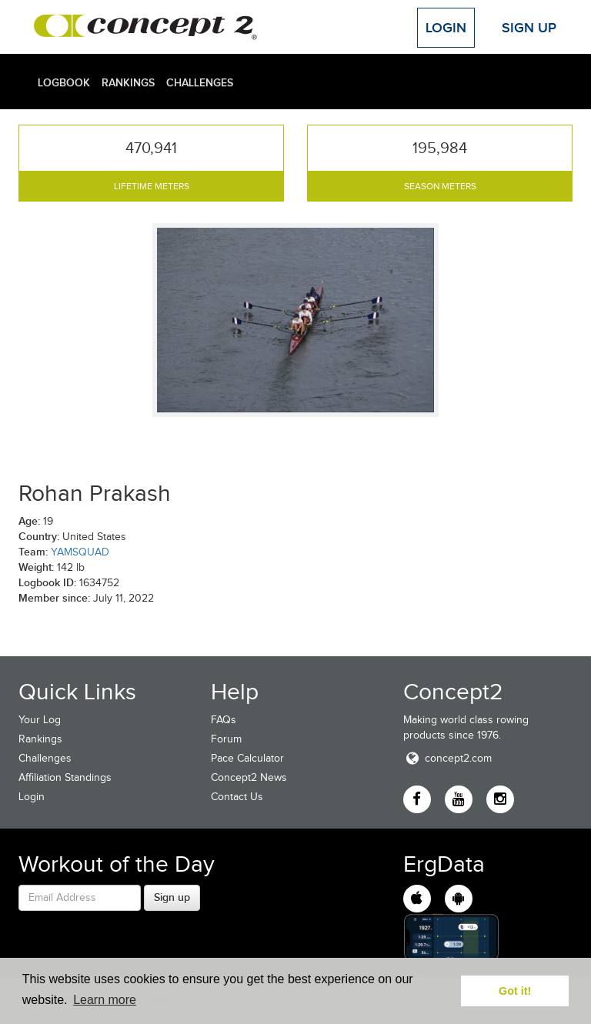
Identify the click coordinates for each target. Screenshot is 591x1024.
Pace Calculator (247, 758)
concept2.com (447, 758)
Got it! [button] (515, 991)
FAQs (223, 719)
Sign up (172, 897)
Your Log (39, 719)
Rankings (128, 82)
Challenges (199, 82)
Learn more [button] (104, 999)
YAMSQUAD (80, 552)
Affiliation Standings (65, 777)
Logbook (64, 82)
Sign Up (529, 27)
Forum (226, 739)
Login (446, 27)
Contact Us (237, 796)
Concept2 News (249, 777)
